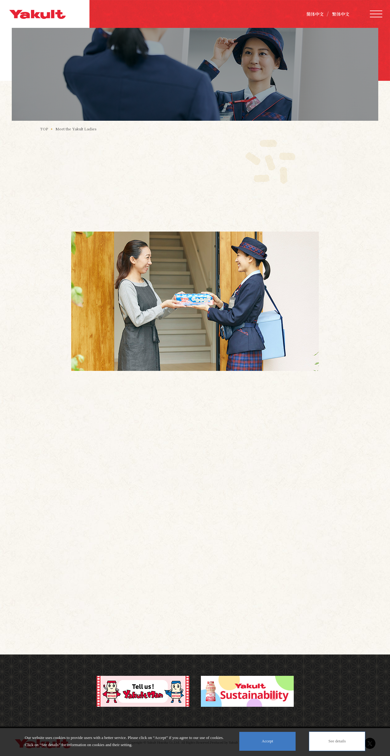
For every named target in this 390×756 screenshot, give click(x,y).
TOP (44, 128)
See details (337, 741)
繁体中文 (340, 14)
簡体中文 (315, 14)
